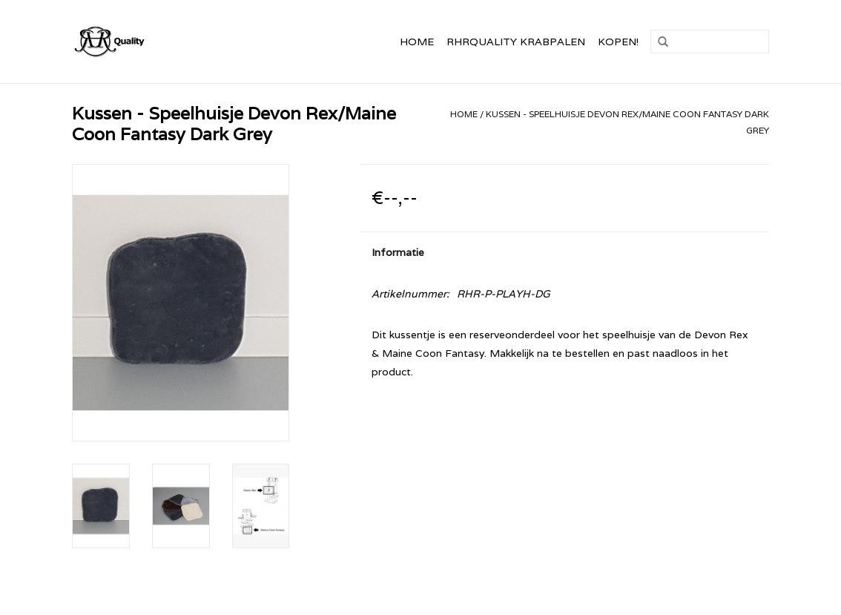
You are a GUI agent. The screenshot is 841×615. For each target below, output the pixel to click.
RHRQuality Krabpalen (515, 41)
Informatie (398, 252)
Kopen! (618, 41)
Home (417, 41)
